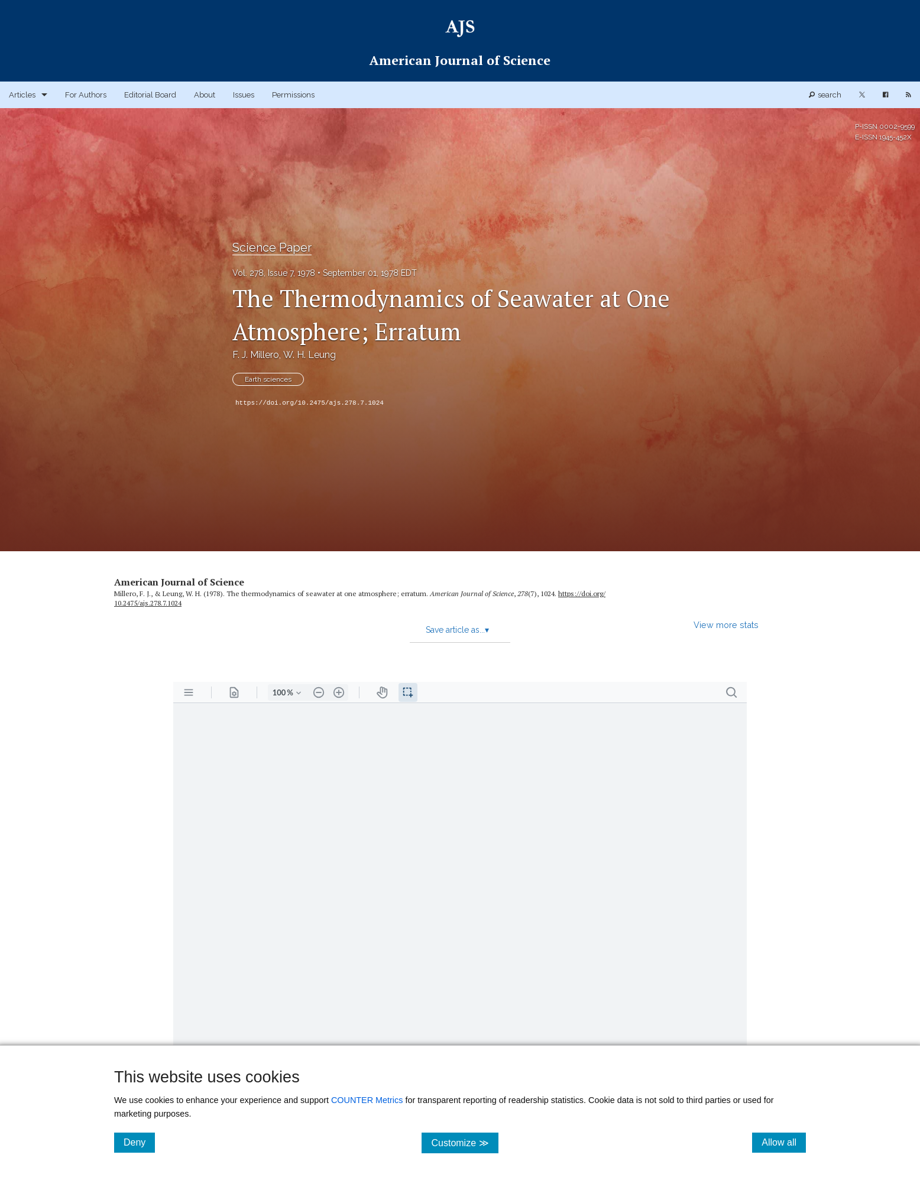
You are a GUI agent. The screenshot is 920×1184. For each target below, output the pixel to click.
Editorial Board (150, 94)
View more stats (726, 625)
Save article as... (457, 630)
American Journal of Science (179, 581)
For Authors (85, 94)
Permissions (293, 94)
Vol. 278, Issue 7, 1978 (273, 273)
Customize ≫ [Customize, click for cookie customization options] (464, 1142)
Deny (139, 1142)
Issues (243, 94)
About (204, 94)
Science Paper (272, 247)
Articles (22, 94)
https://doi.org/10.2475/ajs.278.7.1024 (309, 402)
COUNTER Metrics (367, 1100)
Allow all (784, 1142)
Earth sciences (268, 379)
